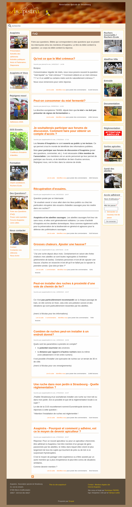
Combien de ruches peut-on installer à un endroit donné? (61, 333)
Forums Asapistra (17, 220)
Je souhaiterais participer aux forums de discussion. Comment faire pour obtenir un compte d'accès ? (62, 130)
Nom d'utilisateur (112, 199)
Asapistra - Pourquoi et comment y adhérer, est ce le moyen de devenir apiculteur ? (65, 430)
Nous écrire (14, 256)
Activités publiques (17, 59)
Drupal (71, 501)
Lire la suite (50, 90)
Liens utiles (14, 223)
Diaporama (14, 65)
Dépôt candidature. (17, 183)
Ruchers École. (16, 186)
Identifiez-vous (61, 90)
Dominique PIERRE (112, 490)
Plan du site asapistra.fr (57, 485)
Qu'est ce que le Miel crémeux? (54, 58)
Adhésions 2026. (17, 122)
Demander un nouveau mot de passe (113, 214)
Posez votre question (18, 217)
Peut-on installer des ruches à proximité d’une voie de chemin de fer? (64, 285)
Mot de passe (110, 205)
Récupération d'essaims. (50, 188)
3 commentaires (50, 317)
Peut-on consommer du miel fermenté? (60, 100)
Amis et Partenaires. (18, 62)
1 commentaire (50, 269)
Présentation (15, 51)
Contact (13, 247)
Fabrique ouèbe (114, 493)
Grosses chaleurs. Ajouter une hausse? (60, 244)
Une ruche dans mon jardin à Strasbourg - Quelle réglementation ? (66, 386)
